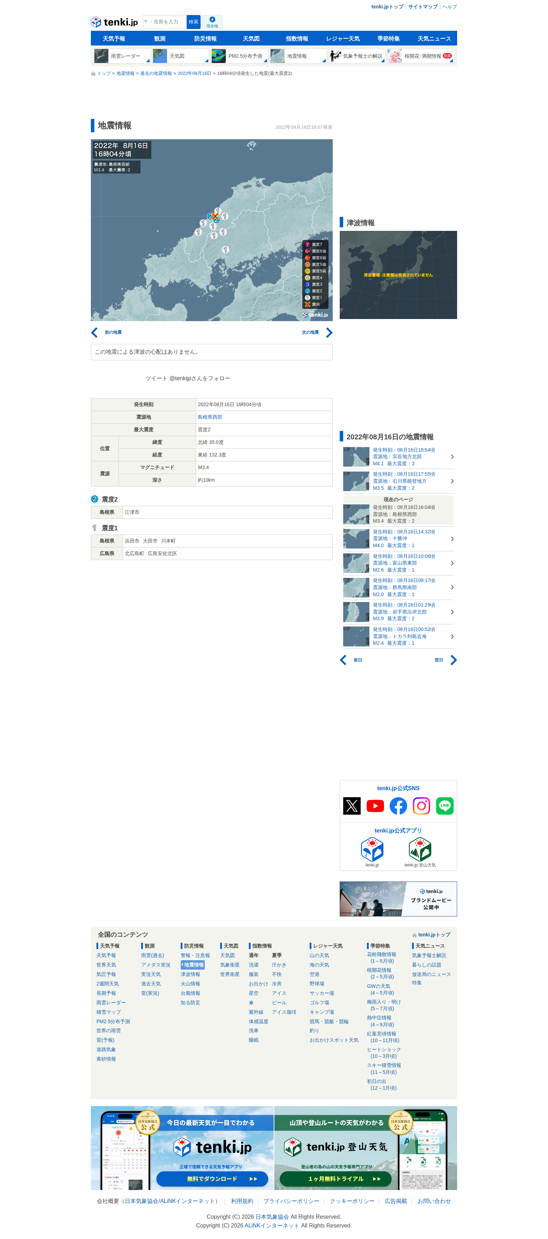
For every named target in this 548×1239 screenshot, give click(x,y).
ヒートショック (387, 1053)
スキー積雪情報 (387, 1068)
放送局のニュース (431, 974)
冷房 (277, 983)
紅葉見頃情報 (387, 1037)
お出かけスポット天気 (334, 1040)
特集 (417, 982)
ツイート (156, 378)
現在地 (212, 26)
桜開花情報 (387, 973)
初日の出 (387, 1084)
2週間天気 (107, 983)
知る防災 (190, 1002)
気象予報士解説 (429, 955)
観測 (159, 39)
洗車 (254, 1030)
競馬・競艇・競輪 (329, 1021)
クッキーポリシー (352, 1201)
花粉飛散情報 (387, 957)
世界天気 (106, 965)
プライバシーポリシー (291, 1201)
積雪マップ (108, 1012)
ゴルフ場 (319, 1002)
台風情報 (190, 993)
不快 (277, 974)
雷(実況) (150, 993)
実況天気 (151, 974)
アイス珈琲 (284, 1012)
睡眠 (254, 1040)
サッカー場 (322, 993)
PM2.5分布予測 (113, 1021)
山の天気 (319, 955)
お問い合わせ (434, 1201)
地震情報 (194, 965)
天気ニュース (434, 39)
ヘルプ (449, 6)
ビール (279, 1002)
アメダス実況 (156, 965)
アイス (279, 993)
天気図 (251, 39)
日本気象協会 (141, 1201)
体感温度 (258, 1021)
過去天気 (151, 983)
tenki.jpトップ (387, 6)
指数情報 (297, 39)
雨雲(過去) (152, 955)
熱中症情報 (387, 1021)
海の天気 (319, 965)
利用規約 (242, 1201)
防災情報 (205, 39)
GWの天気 (387, 989)
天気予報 (114, 39)
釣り (314, 1030)
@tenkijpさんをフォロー (200, 378)
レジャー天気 (343, 39)
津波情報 (190, 974)
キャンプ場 (322, 1012)
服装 (254, 974)
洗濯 (254, 965)
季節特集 (388, 39)
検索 (194, 21)
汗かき (279, 965)
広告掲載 (396, 1201)
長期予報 (106, 993)
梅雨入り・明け (387, 1005)
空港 (314, 974)
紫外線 (256, 1012)
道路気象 (106, 1049)
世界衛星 (230, 974)
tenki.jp (115, 24)
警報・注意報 (195, 955)
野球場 (317, 983)
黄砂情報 (106, 1059)
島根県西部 (210, 417)
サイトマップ (423, 6)
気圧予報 (106, 974)
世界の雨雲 (108, 1030)
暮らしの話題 (426, 965)
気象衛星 (230, 965)
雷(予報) (105, 1040)
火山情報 (190, 983)
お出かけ (258, 983)
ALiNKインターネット (187, 1201)
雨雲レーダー (111, 1002)
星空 (254, 993)
